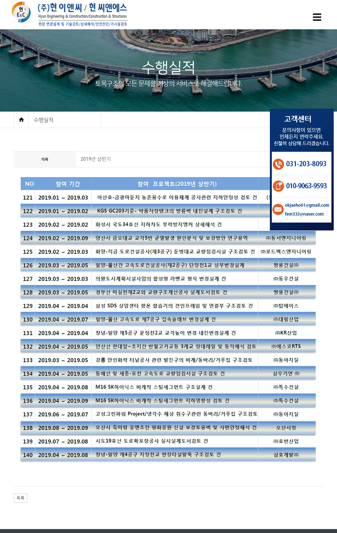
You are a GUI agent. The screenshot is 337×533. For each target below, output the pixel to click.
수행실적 (43, 120)
